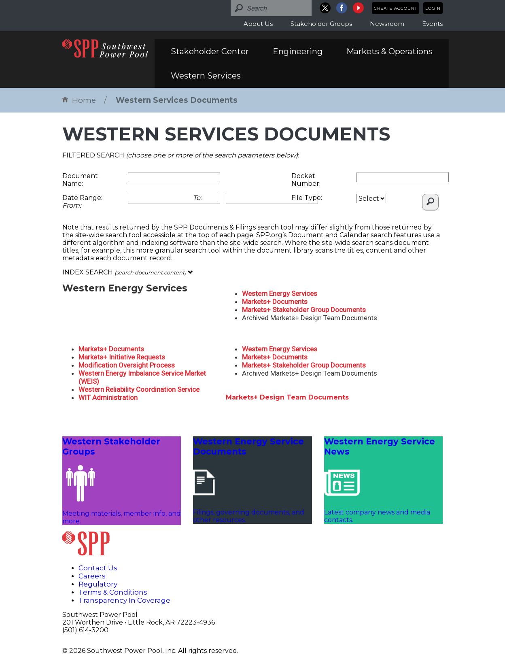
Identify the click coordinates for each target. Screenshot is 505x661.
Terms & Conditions (113, 592)
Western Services (206, 76)
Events (432, 24)
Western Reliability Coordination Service (139, 389)
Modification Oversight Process (127, 365)
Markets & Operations (389, 51)
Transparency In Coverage (124, 600)
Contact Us (98, 568)
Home (79, 100)
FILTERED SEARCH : (180, 155)
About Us (258, 24)
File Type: (306, 198)
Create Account (395, 8)
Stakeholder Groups (321, 24)
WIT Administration (108, 397)
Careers (92, 576)
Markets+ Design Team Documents (287, 397)
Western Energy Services (279, 293)
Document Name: (80, 179)
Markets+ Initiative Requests (122, 357)
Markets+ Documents (275, 302)
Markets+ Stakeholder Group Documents (304, 310)
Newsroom (387, 24)
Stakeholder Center (210, 51)
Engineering (298, 51)
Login (433, 8)
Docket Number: (305, 179)
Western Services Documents (177, 100)
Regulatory (98, 584)
